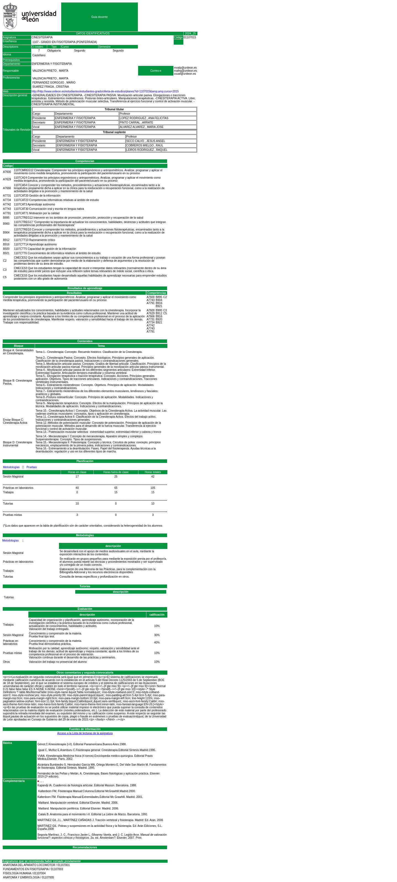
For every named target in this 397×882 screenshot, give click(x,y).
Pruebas (31, 467)
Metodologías (11, 467)
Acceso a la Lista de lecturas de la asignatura (84, 733)
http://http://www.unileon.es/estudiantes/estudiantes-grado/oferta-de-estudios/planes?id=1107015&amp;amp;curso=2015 (105, 91)
